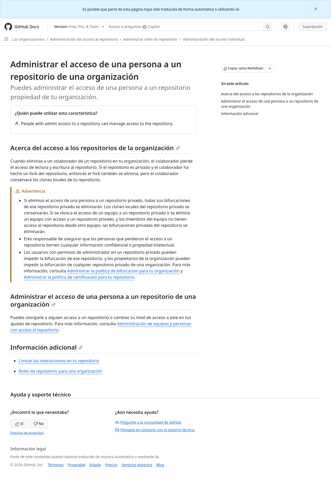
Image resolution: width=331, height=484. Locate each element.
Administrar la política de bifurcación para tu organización (123, 271)
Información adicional (46, 347)
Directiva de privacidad (26, 433)
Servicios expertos (137, 464)
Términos (56, 464)
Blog (160, 464)
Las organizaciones (28, 39)
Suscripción (312, 26)
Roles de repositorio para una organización (60, 371)
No (39, 423)
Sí (19, 423)
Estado (95, 464)
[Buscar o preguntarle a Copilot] (189, 27)
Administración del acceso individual (214, 39)
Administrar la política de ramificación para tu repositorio (79, 277)
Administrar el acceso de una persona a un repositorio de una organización (103, 300)
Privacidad (76, 464)
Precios (111, 464)
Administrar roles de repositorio (150, 39)
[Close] (316, 8)
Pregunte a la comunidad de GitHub (148, 422)
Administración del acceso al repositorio (84, 39)
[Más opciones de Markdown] (269, 68)
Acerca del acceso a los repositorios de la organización (95, 147)
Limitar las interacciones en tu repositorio (59, 361)
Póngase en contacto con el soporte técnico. (155, 429)
